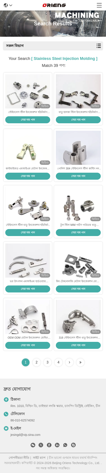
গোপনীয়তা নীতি (19, 457)
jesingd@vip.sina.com (25, 434)
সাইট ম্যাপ (39, 457)
